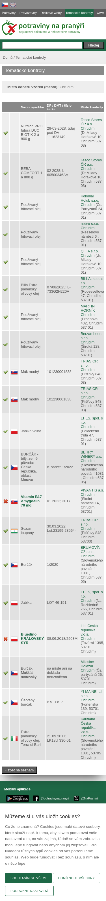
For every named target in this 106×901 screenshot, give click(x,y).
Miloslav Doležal (87, 664)
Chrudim (87, 128)
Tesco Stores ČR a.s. (91, 122)
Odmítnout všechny (76, 878)
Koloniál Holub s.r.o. (90, 198)
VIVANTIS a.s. (92, 490)
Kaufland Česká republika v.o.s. (88, 725)
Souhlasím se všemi (28, 878)
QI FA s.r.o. (90, 251)
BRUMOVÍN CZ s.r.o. (90, 549)
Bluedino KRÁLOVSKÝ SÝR (32, 638)
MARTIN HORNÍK (88, 308)
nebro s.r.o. (90, 223)
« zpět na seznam (19, 770)
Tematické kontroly (31, 57)
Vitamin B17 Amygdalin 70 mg (31, 501)
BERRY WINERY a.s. (91, 454)
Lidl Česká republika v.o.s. (89, 630)
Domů (8, 57)
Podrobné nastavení (29, 890)
